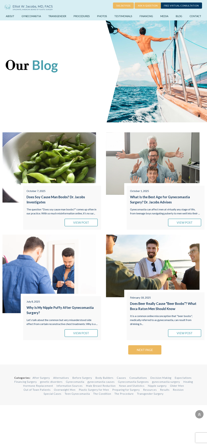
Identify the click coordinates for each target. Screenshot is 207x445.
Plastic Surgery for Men (94, 389)
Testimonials (123, 16)
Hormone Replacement (38, 385)
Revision (178, 389)
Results (165, 389)
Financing (146, 16)
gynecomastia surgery (166, 381)
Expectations (183, 377)
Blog (179, 16)
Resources (150, 389)
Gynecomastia (31, 16)
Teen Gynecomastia (77, 393)
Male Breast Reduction (101, 385)
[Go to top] (199, 414)
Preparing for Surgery (126, 389)
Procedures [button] (81, 16)
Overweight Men (64, 389)
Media (164, 16)
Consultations (138, 377)
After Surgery (41, 377)
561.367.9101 (123, 5)
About (10, 16)
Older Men (177, 385)
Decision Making (160, 377)
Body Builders (104, 377)
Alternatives (61, 377)
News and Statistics (131, 385)
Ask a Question (148, 5)
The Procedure (124, 393)
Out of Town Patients (37, 389)
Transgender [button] (57, 16)
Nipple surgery (157, 385)
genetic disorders (51, 381)
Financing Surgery (25, 381)
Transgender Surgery (150, 393)
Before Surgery (82, 377)
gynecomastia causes (101, 381)
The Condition (102, 393)
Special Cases (52, 393)
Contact (195, 16)
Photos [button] (102, 16)
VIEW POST (81, 222)
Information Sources (69, 385)
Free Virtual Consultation (181, 5)
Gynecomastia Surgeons (133, 381)
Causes (121, 377)
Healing (188, 381)
